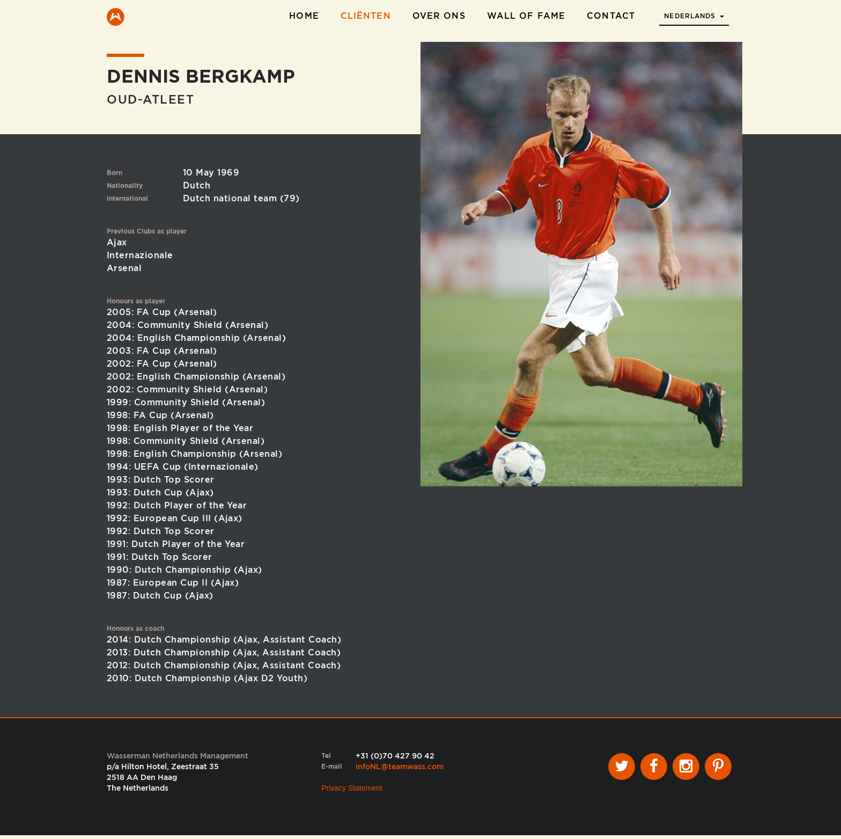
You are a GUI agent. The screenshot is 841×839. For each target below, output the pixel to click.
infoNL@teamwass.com (400, 769)
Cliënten (366, 16)
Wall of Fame (526, 16)
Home (304, 16)
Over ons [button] (439, 16)
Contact (611, 16)
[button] (694, 13)
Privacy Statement (351, 791)
